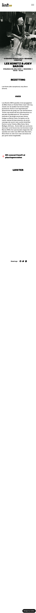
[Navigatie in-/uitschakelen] (32, 4)
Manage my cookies (29, 611)
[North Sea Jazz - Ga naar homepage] (7, 4)
